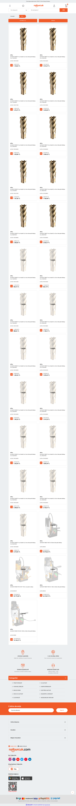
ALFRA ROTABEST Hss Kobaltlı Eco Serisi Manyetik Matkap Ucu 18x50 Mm (52, 322)
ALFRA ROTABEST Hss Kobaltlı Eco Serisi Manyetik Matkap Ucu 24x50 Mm (52, 411)
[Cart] (66, 5)
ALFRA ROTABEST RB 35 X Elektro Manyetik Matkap (51, 542)
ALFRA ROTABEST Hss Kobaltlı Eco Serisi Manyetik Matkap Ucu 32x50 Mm (22, 499)
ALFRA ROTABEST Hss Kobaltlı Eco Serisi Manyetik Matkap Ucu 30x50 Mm (52, 455)
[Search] (48, 10)
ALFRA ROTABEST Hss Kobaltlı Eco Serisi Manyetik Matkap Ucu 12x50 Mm (22, 278)
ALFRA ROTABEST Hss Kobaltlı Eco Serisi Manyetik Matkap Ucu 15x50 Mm (22, 57)
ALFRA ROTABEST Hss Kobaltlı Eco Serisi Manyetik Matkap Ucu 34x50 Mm (52, 499)
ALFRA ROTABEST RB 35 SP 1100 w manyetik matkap (21, 586)
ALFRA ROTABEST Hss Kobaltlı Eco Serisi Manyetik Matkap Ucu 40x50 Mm (52, 234)
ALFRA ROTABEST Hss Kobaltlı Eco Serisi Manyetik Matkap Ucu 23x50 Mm (22, 145)
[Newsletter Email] (31, 710)
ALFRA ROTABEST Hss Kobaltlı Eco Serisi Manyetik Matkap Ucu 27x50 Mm (22, 190)
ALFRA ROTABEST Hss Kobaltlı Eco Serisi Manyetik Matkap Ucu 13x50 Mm (52, 278)
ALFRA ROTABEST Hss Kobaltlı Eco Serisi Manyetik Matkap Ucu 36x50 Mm (22, 543)
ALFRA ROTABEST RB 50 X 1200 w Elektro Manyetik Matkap (52, 586)
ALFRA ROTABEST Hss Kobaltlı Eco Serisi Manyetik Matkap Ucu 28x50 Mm (52, 190)
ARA (63, 10)
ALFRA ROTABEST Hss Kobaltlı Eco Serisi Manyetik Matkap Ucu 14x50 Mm (22, 322)
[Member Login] (54, 5)
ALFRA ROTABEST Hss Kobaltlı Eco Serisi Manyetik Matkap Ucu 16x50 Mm (52, 57)
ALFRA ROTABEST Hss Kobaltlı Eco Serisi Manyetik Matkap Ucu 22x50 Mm (22, 411)
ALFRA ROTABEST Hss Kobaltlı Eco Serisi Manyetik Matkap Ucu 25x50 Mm (52, 145)
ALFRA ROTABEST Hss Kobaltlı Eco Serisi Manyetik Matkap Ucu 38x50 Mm (22, 234)
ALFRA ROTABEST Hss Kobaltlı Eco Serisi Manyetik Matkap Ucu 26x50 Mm (22, 455)
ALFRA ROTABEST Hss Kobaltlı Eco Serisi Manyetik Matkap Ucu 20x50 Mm (22, 366)
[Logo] (38, 6)
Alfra (22, 16)
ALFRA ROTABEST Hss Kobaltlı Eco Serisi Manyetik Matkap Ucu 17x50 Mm (22, 101)
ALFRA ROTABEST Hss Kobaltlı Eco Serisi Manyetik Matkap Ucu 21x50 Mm (52, 366)
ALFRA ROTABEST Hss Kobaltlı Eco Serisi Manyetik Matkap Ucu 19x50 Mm (52, 101)
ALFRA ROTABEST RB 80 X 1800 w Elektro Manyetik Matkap (22, 631)
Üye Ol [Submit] (62, 710)
